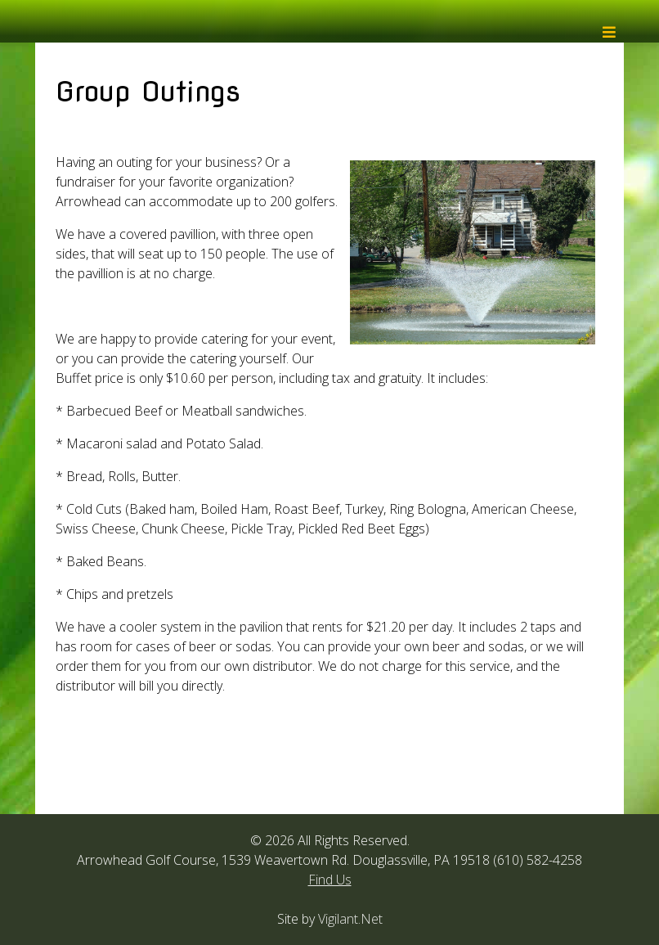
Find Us (330, 880)
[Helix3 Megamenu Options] (609, 36)
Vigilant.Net (350, 919)
